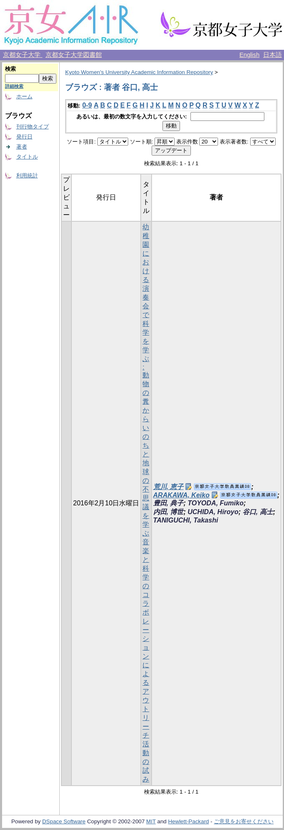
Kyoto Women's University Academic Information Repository (139, 72)
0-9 (87, 105)
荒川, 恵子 (168, 486)
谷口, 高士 (258, 511)
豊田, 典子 (168, 503)
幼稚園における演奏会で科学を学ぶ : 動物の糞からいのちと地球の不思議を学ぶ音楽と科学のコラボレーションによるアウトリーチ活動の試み (145, 503)
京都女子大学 (22, 54)
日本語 (272, 54)
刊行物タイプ (32, 126)
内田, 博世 (168, 511)
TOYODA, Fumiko (215, 503)
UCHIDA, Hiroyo (213, 511)
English (249, 54)
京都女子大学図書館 (74, 54)
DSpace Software (64, 821)
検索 (10, 69)
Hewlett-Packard (188, 821)
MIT (151, 821)
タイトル (27, 157)
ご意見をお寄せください (244, 821)
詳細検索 (14, 86)
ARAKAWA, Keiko (181, 495)
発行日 (24, 136)
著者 (21, 146)
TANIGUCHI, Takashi (185, 520)
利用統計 (27, 175)
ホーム (24, 96)
